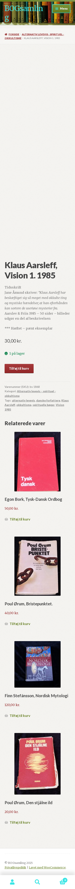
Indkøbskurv (59, 879)
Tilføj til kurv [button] (20, 519)
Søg (37, 882)
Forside (14, 34)
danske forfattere (48, 400)
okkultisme (23, 405)
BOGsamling (24, 13)
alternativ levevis (23, 400)
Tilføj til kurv (19, 368)
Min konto (12, 882)
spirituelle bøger (44, 405)
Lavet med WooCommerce (47, 867)
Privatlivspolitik (15, 867)
